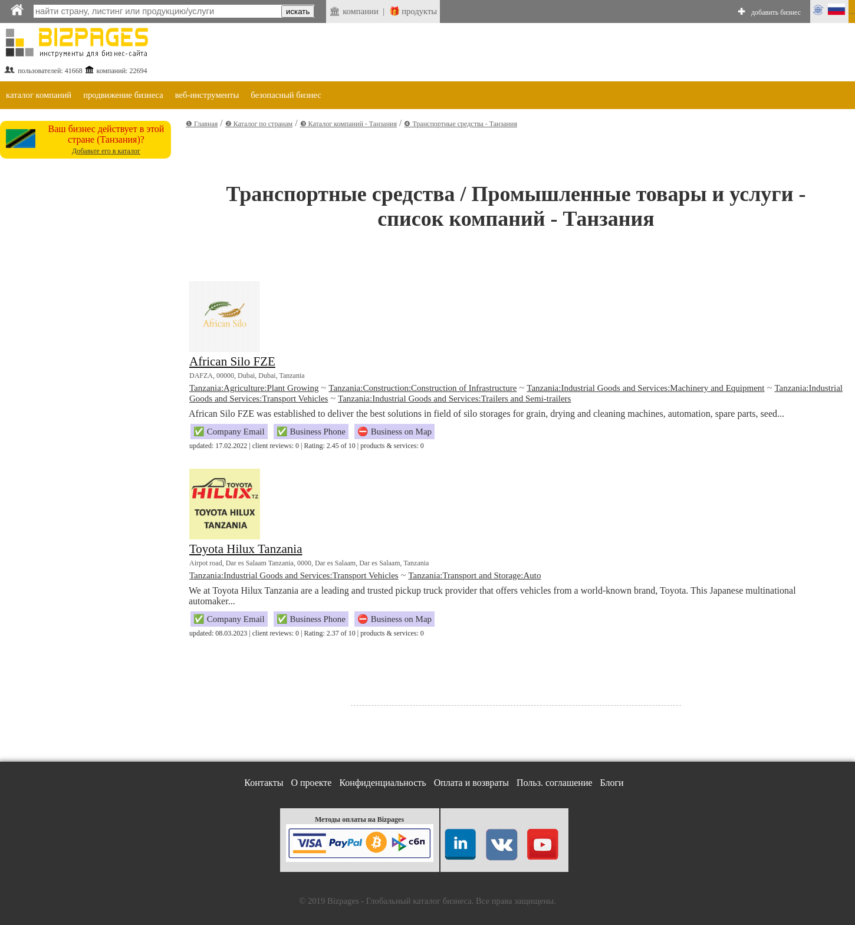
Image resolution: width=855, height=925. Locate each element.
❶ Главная (202, 124)
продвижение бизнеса (123, 95)
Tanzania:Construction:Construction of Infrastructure (422, 388)
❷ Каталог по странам (258, 124)
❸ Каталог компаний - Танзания (348, 124)
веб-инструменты (207, 95)
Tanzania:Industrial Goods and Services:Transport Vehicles (294, 575)
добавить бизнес (776, 12)
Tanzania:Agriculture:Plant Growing (253, 388)
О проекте (311, 783)
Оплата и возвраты (471, 783)
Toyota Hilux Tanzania (245, 549)
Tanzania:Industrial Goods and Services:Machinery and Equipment (645, 388)
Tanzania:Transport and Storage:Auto (474, 575)
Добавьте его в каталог (106, 151)
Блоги (612, 783)
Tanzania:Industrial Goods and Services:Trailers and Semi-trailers (454, 398)
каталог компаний (38, 95)
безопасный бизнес (286, 95)
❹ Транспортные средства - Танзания (460, 124)
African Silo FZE (232, 361)
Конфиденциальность (382, 783)
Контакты (263, 783)
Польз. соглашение (555, 783)
